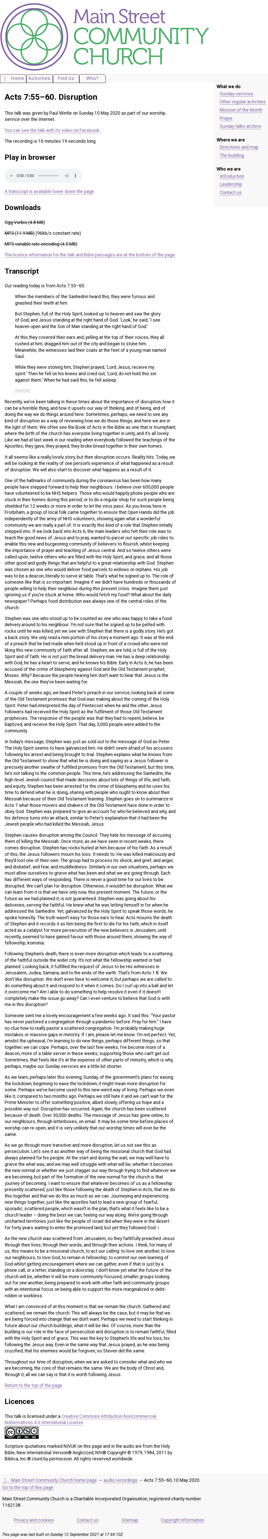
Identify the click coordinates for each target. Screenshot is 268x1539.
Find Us (66, 78)
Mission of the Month (241, 110)
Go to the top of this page (27, 1487)
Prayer (226, 118)
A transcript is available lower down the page (49, 191)
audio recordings (121, 1480)
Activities (40, 78)
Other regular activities (243, 101)
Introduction (232, 176)
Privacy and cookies (34, 1520)
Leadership (231, 184)
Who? (92, 78)
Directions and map (239, 147)
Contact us (231, 192)
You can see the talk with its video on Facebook (52, 130)
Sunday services (236, 93)
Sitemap (129, 1520)
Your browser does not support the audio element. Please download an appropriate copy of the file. (43, 176)
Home (13, 78)
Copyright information (182, 1520)
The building (232, 155)
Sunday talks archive (240, 126)
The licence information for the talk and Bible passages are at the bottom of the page (90, 254)
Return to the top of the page (33, 1385)
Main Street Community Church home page (49, 1480)
